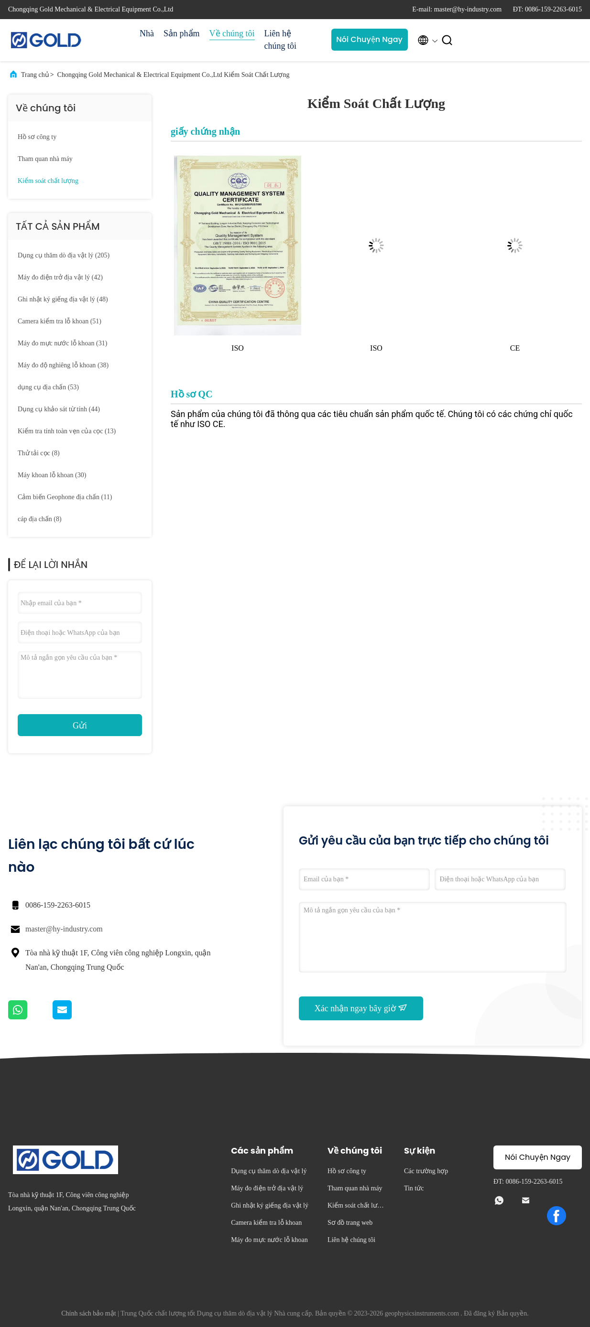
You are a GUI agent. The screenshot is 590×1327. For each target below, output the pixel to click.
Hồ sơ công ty (37, 136)
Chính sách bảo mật (88, 1313)
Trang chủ (35, 74)
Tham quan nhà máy (45, 158)
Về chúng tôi (232, 33)
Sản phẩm (182, 33)
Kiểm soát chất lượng (48, 180)
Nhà (147, 33)
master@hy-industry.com (64, 929)
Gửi (80, 725)
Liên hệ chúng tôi (280, 40)
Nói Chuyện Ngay (369, 39)
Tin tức (414, 1188)
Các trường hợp (426, 1171)
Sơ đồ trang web (350, 1222)
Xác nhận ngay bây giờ (361, 1008)
